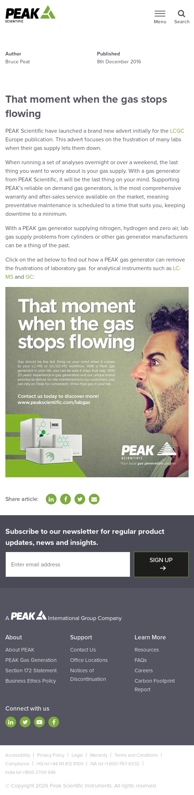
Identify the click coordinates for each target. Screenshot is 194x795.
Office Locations (89, 660)
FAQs (141, 660)
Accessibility (17, 755)
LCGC (177, 131)
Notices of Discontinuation (88, 674)
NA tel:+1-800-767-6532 (115, 764)
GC (29, 277)
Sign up (161, 560)
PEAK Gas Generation (31, 660)
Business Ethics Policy (30, 681)
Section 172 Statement (31, 670)
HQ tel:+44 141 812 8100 (60, 764)
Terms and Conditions (136, 755)
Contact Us (83, 650)
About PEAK (19, 650)
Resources (147, 650)
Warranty (98, 755)
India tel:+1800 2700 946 (30, 772)
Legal (77, 755)
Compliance (17, 764)
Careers (144, 670)
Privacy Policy (50, 755)
